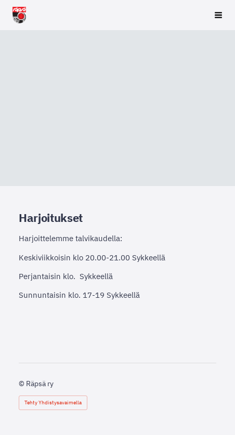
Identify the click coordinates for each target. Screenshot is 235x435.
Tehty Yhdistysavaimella (53, 402)
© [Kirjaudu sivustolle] (22, 383)
